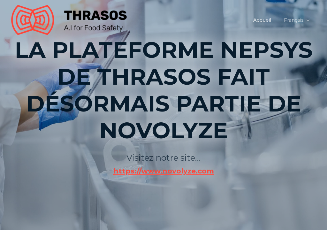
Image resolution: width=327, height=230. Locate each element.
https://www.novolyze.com (163, 141)
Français (298, 20)
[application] (308, 20)
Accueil (267, 20)
